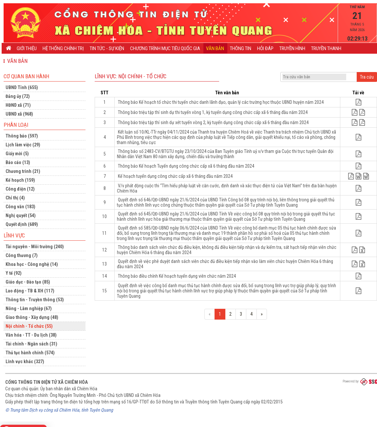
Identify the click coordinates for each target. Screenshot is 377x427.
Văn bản (215, 48)
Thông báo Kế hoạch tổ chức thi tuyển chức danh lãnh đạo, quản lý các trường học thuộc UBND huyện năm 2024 (221, 102)
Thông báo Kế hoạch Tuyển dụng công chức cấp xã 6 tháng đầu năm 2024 (186, 166)
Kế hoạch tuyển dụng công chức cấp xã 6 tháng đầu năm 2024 (175, 176)
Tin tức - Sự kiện (107, 48)
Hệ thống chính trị (63, 48)
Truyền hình (292, 48)
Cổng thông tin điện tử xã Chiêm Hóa (46, 382)
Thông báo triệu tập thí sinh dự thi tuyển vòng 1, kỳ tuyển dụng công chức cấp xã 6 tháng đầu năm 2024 (213, 112)
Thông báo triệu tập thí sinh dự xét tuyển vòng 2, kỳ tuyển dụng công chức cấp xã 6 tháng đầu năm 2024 (213, 122)
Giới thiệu (27, 48)
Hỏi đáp (265, 48)
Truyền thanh (326, 48)
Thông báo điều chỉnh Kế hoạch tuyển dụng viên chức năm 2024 (177, 276)
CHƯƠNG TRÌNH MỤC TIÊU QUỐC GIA (165, 48)
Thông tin (240, 48)
